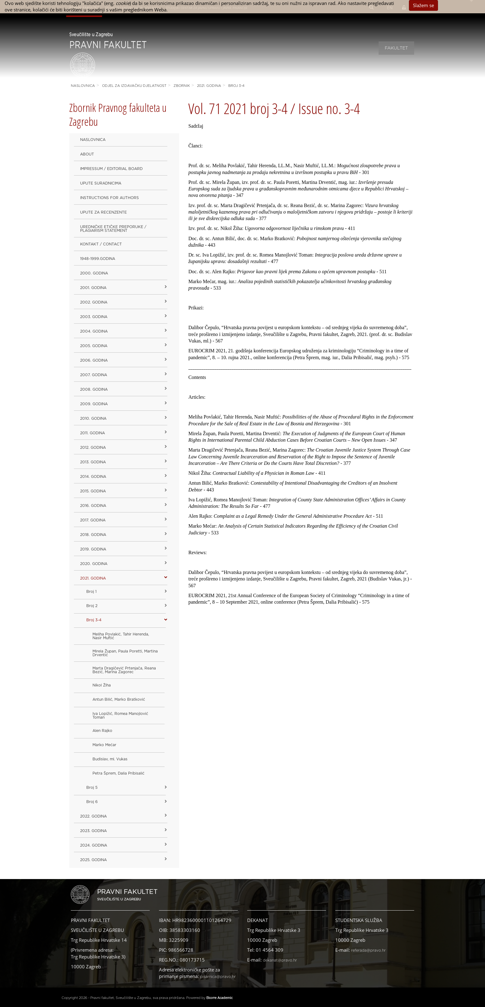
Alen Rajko (102, 731)
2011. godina (92, 433)
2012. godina (93, 447)
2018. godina (93, 535)
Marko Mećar (104, 745)
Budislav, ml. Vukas (109, 759)
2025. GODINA (93, 860)
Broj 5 (91, 787)
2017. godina (92, 520)
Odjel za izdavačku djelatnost (134, 85)
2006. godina (94, 360)
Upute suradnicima (100, 183)
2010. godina (93, 418)
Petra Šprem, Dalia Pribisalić (118, 773)
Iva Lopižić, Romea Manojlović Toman (120, 715)
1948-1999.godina (97, 259)
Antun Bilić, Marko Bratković (118, 699)
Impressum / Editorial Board (111, 169)
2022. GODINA (93, 816)
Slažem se (423, 5)
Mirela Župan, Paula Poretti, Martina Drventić (125, 653)
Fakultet (396, 48)
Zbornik (182, 85)
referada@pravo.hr (368, 950)
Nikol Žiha (101, 685)
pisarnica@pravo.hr (218, 977)
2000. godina (94, 273)
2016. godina (93, 506)
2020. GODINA (93, 564)
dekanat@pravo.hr (280, 960)
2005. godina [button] (93, 346)
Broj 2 (91, 606)
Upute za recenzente (103, 212)
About (87, 154)
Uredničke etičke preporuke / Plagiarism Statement (113, 228)
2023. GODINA (93, 831)
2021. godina (209, 85)
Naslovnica (83, 85)
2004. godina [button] (94, 331)
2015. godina (93, 491)
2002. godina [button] (93, 302)
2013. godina (93, 462)
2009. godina (94, 404)
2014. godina (93, 476)
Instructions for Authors (109, 198)
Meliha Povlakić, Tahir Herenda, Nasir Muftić (120, 636)
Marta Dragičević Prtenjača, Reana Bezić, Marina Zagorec (124, 670)
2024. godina (93, 845)
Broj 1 (91, 591)
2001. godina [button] (93, 288)
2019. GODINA (93, 549)
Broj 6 (92, 802)
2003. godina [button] (93, 317)
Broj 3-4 (236, 85)
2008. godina (94, 389)
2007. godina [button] (93, 375)
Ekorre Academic (219, 997)
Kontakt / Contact (101, 244)
